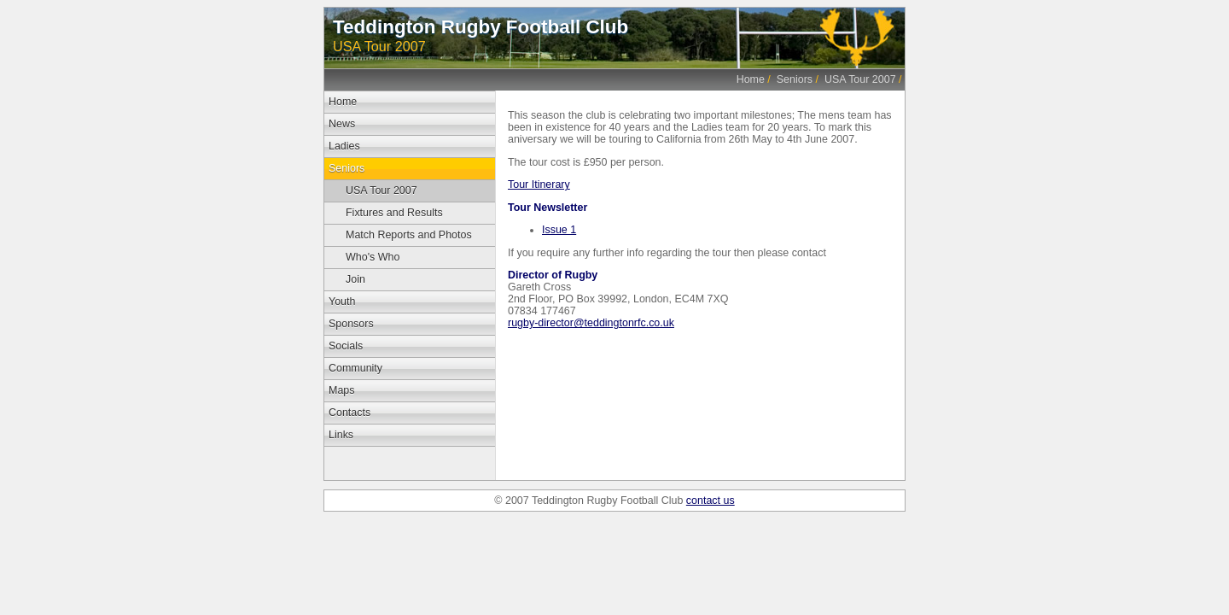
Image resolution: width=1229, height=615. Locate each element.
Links (341, 435)
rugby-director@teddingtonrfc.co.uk (591, 323)
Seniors (795, 79)
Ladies (344, 146)
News (342, 124)
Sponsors (351, 324)
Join (355, 279)
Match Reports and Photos (409, 235)
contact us (710, 501)
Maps (342, 390)
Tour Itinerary (539, 184)
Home (751, 79)
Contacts (349, 413)
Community (355, 368)
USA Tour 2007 (860, 79)
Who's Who (372, 257)
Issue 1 (559, 230)
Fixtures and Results (394, 213)
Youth (342, 302)
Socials (346, 346)
